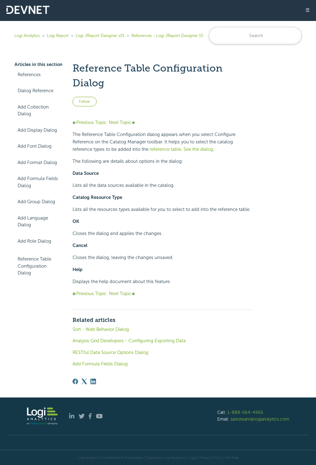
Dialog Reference (35, 90)
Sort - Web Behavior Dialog (101, 329)
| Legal (191, 457)
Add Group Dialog (36, 201)
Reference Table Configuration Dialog (34, 266)
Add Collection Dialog (33, 110)
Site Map (232, 457)
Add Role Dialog (34, 241)
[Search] (255, 35)
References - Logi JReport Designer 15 (167, 35)
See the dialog (198, 149)
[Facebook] (75, 381)
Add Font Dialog (35, 146)
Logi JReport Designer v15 (100, 35)
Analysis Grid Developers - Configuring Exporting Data (129, 341)
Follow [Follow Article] (84, 101)
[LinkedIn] (93, 381)
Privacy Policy (211, 457)
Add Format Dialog (37, 162)
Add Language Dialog (33, 221)
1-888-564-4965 (245, 412)
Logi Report (58, 35)
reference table (165, 149)
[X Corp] (84, 381)
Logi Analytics (27, 35)
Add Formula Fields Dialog (38, 182)
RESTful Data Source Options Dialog (110, 352)
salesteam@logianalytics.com (260, 419)
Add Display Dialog (37, 130)
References (29, 74)
